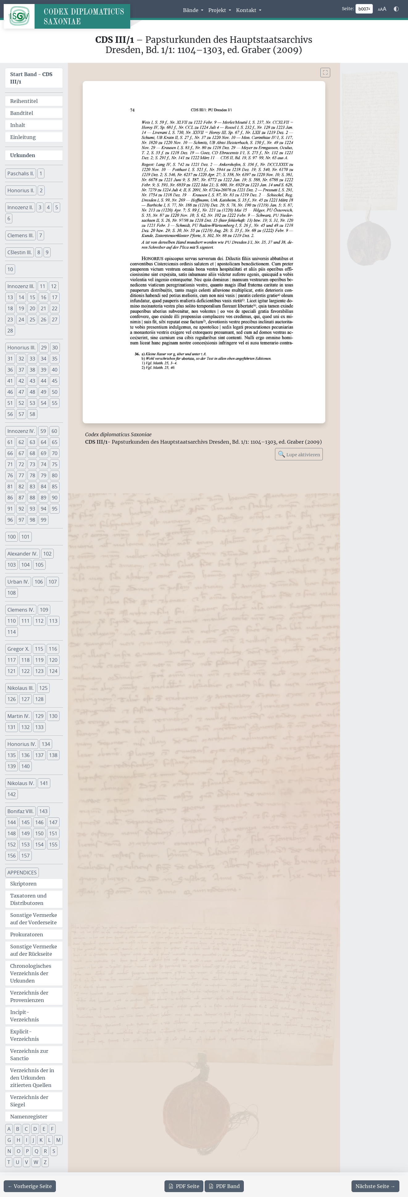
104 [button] (25, 564)
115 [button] (39, 648)
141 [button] (44, 783)
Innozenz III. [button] (20, 286)
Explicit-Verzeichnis (24, 1035)
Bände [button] (191, 10)
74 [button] (43, 464)
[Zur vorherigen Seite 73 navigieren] (30, 1186)
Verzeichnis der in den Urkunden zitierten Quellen (32, 1077)
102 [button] (47, 553)
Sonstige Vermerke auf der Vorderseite (33, 919)
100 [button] (11, 536)
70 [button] (54, 453)
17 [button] (54, 297)
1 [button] (41, 173)
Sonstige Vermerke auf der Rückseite (33, 950)
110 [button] (11, 620)
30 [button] (55, 347)
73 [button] (32, 464)
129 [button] (39, 716)
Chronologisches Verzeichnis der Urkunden (30, 973)
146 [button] (39, 822)
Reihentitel (24, 101)
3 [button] (40, 207)
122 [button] (25, 671)
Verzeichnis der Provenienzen (29, 996)
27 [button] (54, 319)
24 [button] (21, 319)
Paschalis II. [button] (20, 173)
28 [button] (10, 330)
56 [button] (10, 414)
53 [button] (32, 403)
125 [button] (43, 688)
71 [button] (10, 464)
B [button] (17, 1129)
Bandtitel (21, 113)
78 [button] (32, 475)
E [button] (44, 1129)
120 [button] (53, 660)
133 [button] (39, 727)
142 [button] (11, 794)
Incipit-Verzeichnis (24, 1016)
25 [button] (32, 319)
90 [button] (54, 497)
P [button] (27, 1151)
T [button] (8, 1162)
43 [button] (32, 380)
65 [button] (54, 442)
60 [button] (54, 431)
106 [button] (39, 581)
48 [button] (32, 392)
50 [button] (54, 392)
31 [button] (10, 358)
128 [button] (39, 699)
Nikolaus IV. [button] (20, 783)
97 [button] (21, 519)
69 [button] (43, 453)
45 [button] (54, 380)
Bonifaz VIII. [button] (20, 811)
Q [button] (36, 1151)
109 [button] (44, 609)
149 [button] (25, 833)
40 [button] (54, 369)
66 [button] (10, 453)
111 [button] (25, 620)
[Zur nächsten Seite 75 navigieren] (375, 1186)
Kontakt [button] (247, 10)
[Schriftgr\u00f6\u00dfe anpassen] (382, 9)
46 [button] (10, 392)
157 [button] (25, 855)
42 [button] (21, 380)
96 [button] (10, 519)
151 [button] (53, 833)
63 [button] (32, 442)
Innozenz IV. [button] (21, 431)
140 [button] (25, 766)
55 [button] (54, 403)
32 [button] (21, 358)
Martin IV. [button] (18, 716)
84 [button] (43, 486)
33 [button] (32, 358)
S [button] (53, 1151)
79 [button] (43, 475)
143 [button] (43, 811)
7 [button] (40, 235)
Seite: (348, 8)
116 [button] (53, 648)
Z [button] (45, 1162)
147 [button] (53, 822)
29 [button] (44, 347)
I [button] (26, 1140)
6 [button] (8, 218)
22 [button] (54, 308)
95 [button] (54, 508)
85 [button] (54, 486)
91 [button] (10, 508)
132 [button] (25, 727)
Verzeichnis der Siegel (29, 1101)
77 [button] (21, 475)
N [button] (9, 1151)
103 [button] (11, 564)
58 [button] (32, 414)
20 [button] (32, 308)
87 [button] (21, 497)
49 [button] (43, 392)
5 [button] (56, 207)
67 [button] (21, 453)
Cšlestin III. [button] (19, 252)
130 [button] (53, 716)
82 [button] (21, 486)
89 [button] (43, 497)
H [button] (18, 1140)
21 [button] (43, 308)
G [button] (9, 1140)
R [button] (45, 1151)
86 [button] (10, 497)
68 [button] (32, 453)
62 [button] (21, 442)
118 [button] (25, 660)
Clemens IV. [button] (20, 609)
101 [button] (25, 536)
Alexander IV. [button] (22, 553)
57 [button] (21, 414)
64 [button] (43, 442)
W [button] (36, 1162)
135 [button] (11, 755)
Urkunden (22, 155)
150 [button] (39, 833)
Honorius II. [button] (20, 190)
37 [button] (21, 369)
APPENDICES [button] (22, 872)
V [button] (26, 1162)
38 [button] (32, 369)
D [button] (35, 1129)
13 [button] (10, 297)
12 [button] (53, 286)
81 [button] (10, 486)
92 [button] (21, 508)
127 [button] (25, 699)
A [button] (8, 1129)
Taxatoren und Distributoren (28, 899)
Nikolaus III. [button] (20, 688)
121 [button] (11, 671)
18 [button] (10, 308)
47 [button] (21, 392)
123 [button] (39, 671)
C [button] (26, 1129)
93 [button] (32, 508)
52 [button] (21, 403)
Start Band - (31, 78)
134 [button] (46, 744)
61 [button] (10, 442)
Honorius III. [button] (21, 347)
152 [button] (11, 844)
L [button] (49, 1140)
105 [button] (39, 564)
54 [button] (43, 403)
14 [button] (21, 297)
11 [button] (42, 286)
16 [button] (43, 297)
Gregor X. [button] (18, 648)
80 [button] (54, 475)
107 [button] (52, 581)
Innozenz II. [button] (20, 207)
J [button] (33, 1140)
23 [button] (10, 319)
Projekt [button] (217, 10)
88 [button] (32, 497)
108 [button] (11, 592)
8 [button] (38, 252)
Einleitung (23, 137)
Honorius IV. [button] (21, 744)
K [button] (41, 1140)
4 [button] (48, 207)
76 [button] (10, 475)
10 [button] (10, 269)
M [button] (58, 1140)
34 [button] (43, 358)
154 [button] (39, 844)
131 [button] (11, 727)
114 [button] (11, 632)
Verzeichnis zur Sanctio (29, 1054)
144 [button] (11, 822)
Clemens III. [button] (20, 235)
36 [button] (10, 369)
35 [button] (54, 358)
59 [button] (43, 431)
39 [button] (43, 369)
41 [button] (10, 380)
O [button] (18, 1151)
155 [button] (53, 844)
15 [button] (32, 297)
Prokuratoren (26, 934)
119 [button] (39, 660)
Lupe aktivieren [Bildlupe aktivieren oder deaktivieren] (299, 454)
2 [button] (41, 190)
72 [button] (21, 464)
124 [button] (53, 671)
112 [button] (39, 620)
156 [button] (11, 855)
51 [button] (10, 403)
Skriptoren (23, 884)
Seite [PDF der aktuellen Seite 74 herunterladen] (184, 1186)
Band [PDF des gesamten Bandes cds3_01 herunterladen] (224, 1186)
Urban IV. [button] (18, 581)
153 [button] (25, 844)
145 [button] (25, 822)
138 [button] (53, 755)
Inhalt (17, 125)
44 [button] (43, 380)
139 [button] (11, 766)
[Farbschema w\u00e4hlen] (396, 9)
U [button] (17, 1162)
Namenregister (28, 1117)
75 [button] (54, 464)
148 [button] (11, 833)
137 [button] (39, 755)
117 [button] (11, 660)
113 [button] (53, 620)
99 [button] (43, 519)
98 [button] (32, 519)
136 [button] (25, 755)
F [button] (52, 1129)
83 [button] (32, 486)
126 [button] (11, 699)
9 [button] (47, 252)
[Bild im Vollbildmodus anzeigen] (325, 72)
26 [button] (43, 319)
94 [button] (43, 508)
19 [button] (21, 308)
